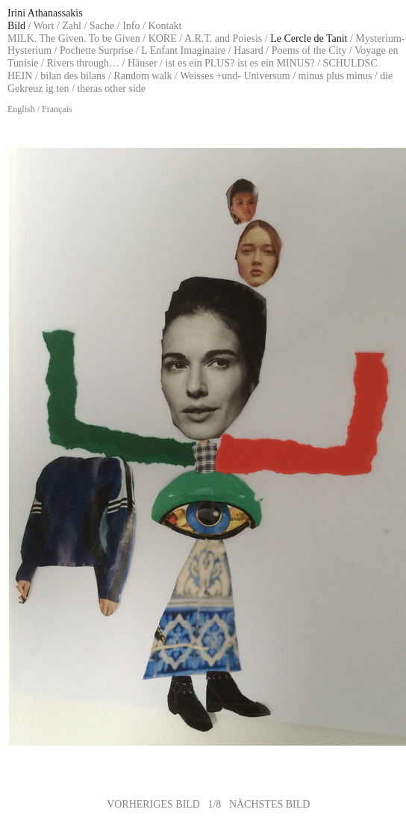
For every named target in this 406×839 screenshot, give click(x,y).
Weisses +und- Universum (235, 75)
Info (131, 25)
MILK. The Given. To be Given (73, 38)
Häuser (142, 63)
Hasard (248, 50)
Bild (16, 25)
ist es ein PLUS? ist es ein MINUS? (239, 63)
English (21, 109)
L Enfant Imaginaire (183, 50)
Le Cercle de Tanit (308, 38)
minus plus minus (335, 75)
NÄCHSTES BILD (269, 804)
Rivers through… (82, 63)
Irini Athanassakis (45, 13)
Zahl (71, 25)
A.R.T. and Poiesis (223, 38)
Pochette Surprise (96, 50)
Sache (102, 25)
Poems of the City (309, 50)
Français (57, 109)
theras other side (111, 88)
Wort (44, 25)
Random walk (142, 75)
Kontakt (164, 25)
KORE (163, 38)
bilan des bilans (72, 75)
